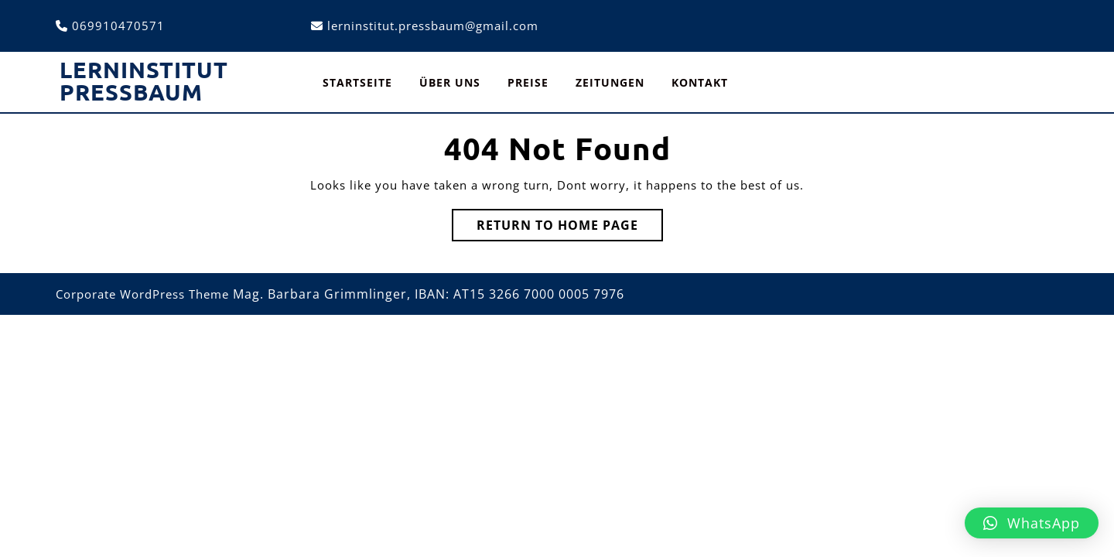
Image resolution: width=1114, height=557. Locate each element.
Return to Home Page (570, 228)
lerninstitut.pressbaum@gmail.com (432, 25)
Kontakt (699, 82)
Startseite (357, 82)
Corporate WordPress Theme (142, 294)
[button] (1032, 522)
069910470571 (118, 25)
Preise (527, 82)
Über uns (449, 82)
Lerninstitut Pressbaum (144, 81)
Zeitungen (610, 82)
